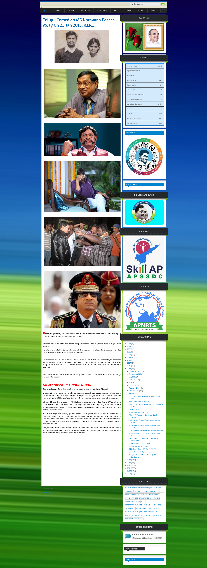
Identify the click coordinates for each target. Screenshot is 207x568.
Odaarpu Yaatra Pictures (134, 494)
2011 (129, 468)
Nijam (143, 501)
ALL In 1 (141, 10)
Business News (141, 508)
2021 (129, 352)
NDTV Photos (153, 508)
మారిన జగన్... (133, 394)
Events (151, 512)
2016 (129, 366)
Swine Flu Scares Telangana (139, 401)
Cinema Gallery (137, 515)
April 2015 (133, 385)
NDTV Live (143, 512)
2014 (129, 460)
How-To (154, 10)
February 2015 (134, 388)
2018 (129, 360)
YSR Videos (138, 491)
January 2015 (134, 391)
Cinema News (156, 505)
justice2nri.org (134, 409)
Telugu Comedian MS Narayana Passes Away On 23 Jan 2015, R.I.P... (79, 22)
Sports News (130, 508)
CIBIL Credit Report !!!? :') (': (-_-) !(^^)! (142, 449)
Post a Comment (47, 492)
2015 (129, 369)
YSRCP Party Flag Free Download (137, 505)
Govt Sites (129, 518)
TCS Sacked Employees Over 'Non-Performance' (146, 430)
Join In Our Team (150, 491)
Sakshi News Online (132, 501)
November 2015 (135, 371)
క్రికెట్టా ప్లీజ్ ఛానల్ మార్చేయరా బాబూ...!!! (141, 452)
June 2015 (133, 380)
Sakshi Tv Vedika (145, 498)
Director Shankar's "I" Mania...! (139, 446)
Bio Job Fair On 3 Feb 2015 (138, 412)
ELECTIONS (102, 10)
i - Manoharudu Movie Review (139, 444)
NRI (115, 10)
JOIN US (127, 10)
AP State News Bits (152, 494)
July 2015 (132, 377)
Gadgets (158, 512)
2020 (129, 355)
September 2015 (135, 374)
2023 (129, 346)
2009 (129, 474)
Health (127, 515)
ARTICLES (85, 10)
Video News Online (132, 512)
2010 (129, 471)
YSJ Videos (129, 491)
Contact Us (139, 518)
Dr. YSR (71, 10)
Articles (160, 491)
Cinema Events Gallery (153, 515)
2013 (129, 463)
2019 (129, 357)
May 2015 (133, 382)
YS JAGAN (56, 10)
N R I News (156, 498)
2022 (129, 349)
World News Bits (131, 498)
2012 (129, 465)
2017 (129, 363)
